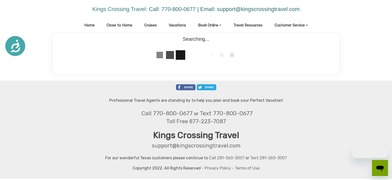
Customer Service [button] (289, 25)
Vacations (177, 25)
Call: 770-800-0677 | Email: (183, 9)
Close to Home (119, 25)
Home (89, 25)
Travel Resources (247, 25)
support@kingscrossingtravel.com (258, 9)
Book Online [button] (208, 25)
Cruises (150, 25)
